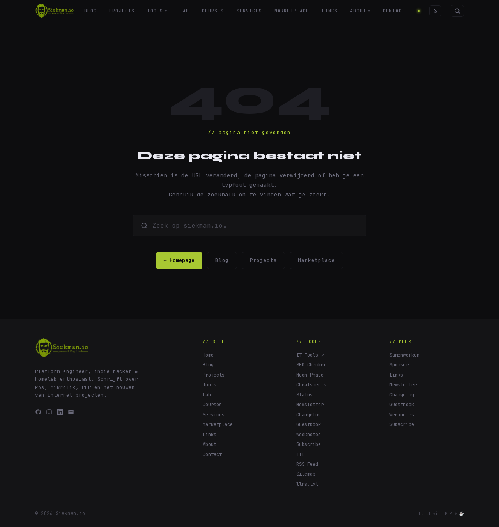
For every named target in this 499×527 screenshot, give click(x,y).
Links (330, 11)
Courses (213, 11)
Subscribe (308, 444)
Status (304, 394)
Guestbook (308, 424)
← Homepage (179, 260)
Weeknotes (308, 434)
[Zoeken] (457, 10)
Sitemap (305, 473)
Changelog (308, 414)
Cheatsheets (311, 384)
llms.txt (307, 484)
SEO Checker (311, 364)
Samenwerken (404, 355)
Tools (157, 11)
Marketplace (292, 11)
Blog (90, 11)
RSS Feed (307, 464)
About (360, 11)
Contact (394, 11)
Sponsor (399, 364)
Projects (121, 11)
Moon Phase (310, 374)
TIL (300, 454)
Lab (184, 11)
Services (249, 11)
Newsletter (310, 404)
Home (208, 355)
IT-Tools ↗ (310, 355)
